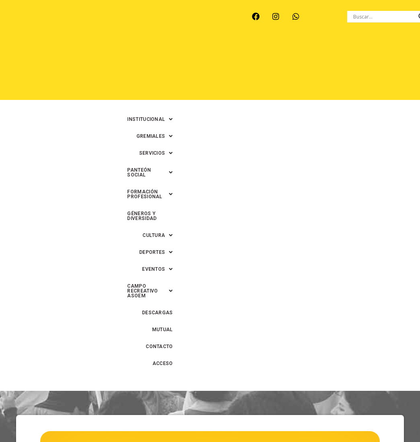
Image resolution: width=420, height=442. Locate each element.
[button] (152, 52)
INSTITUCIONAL (152, 52)
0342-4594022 (346, 424)
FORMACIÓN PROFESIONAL (136, 69)
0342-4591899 (213, 438)
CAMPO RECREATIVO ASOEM (179, 86)
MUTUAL (283, 86)
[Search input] (383, 16)
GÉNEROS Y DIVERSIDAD (215, 69)
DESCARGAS (245, 86)
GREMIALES (205, 52)
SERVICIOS (253, 52)
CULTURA (272, 69)
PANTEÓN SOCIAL (308, 52)
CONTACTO (319, 86)
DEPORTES (317, 69)
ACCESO (323, 103)
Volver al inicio (210, 371)
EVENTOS (112, 86)
